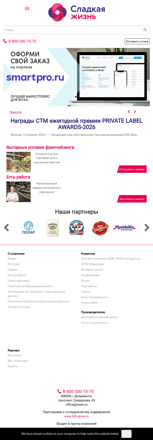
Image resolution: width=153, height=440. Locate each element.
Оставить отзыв (137, 41)
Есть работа (18, 177)
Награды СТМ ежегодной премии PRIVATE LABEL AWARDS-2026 (76, 124)
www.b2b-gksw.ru (76, 417)
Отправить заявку (132, 169)
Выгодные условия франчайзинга (40, 147)
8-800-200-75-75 (22, 41)
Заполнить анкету (132, 199)
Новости (15, 112)
